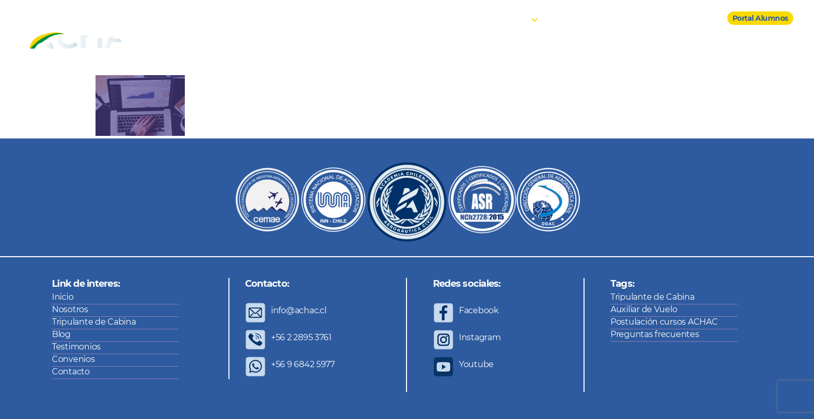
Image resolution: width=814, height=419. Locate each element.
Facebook (479, 310)
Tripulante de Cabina (94, 322)
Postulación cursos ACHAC (664, 322)
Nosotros (475, 18)
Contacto (698, 18)
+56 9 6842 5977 (303, 364)
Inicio (437, 18)
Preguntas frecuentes (654, 334)
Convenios (652, 18)
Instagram (480, 337)
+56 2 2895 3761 (301, 337)
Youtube (476, 364)
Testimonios (600, 18)
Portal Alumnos (760, 18)
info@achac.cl (299, 310)
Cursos (515, 18)
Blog (558, 18)
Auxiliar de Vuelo (643, 309)
